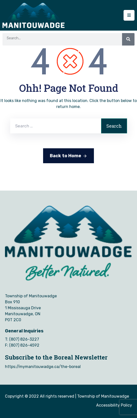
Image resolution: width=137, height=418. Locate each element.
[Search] (128, 39)
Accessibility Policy (114, 405)
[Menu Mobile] (129, 15)
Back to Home (68, 156)
